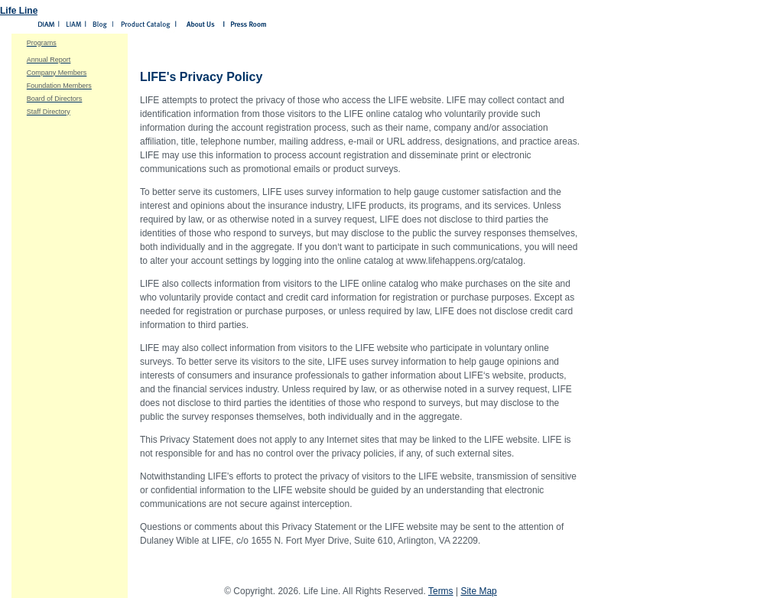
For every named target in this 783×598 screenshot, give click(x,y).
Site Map (478, 591)
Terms (440, 591)
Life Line (18, 10)
